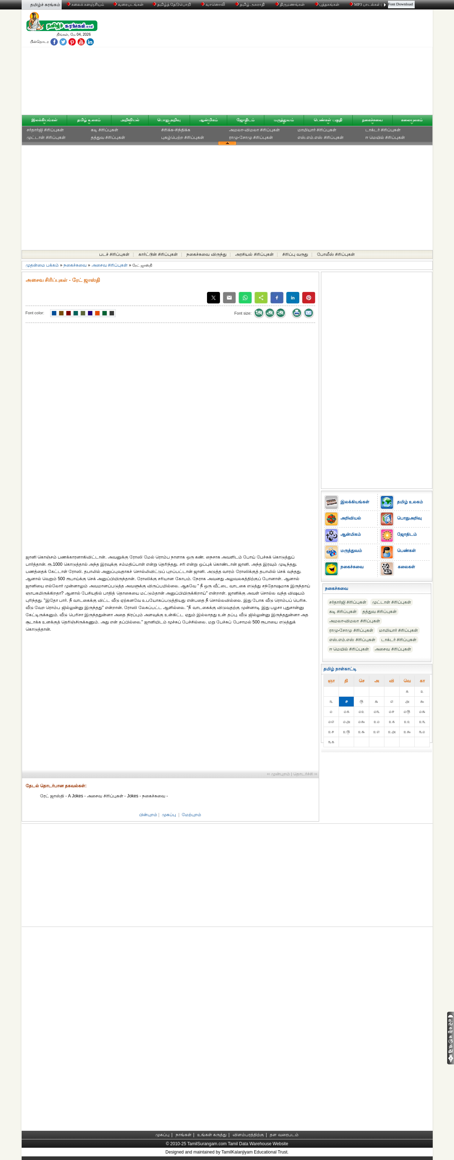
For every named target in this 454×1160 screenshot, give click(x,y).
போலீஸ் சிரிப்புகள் (336, 254)
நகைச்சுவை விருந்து (206, 254)
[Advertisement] (296, 63)
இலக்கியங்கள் (44, 120)
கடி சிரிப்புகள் (104, 129)
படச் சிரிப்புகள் (114, 254)
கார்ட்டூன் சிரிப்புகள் (158, 254)
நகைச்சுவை (372, 120)
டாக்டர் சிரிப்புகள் (383, 129)
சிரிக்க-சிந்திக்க (175, 129)
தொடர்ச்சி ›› (305, 773)
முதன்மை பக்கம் (42, 265)
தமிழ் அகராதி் (250, 4)
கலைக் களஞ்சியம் (86, 4)
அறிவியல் (129, 120)
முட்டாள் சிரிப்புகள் (46, 137)
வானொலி (213, 4)
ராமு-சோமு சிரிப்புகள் (251, 137)
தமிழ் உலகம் (89, 120)
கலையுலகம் (412, 120)
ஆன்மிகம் (208, 120)
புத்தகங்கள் (328, 4)
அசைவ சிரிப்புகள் (110, 265)
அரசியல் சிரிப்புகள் (254, 254)
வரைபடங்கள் (128, 4)
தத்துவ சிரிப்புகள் (108, 137)
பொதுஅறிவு (169, 120)
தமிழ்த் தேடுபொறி (172, 4)
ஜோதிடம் (246, 120)
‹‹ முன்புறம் (278, 773)
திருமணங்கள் (290, 4)
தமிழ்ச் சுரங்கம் (45, 4)
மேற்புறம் (191, 814)
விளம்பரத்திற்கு (248, 1134)
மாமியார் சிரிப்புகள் (316, 129)
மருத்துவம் (284, 120)
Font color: (35, 313)
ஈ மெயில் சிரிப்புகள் (385, 137)
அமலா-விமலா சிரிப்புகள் (254, 129)
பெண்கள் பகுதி (328, 120)
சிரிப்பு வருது (295, 254)
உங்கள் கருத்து (211, 1134)
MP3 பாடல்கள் (365, 4)
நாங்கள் (183, 1134)
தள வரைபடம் (284, 1134)
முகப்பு (169, 814)
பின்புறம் (148, 814)
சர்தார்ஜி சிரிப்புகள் (45, 129)
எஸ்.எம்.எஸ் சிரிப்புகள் (320, 137)
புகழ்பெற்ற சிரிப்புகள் (182, 137)
